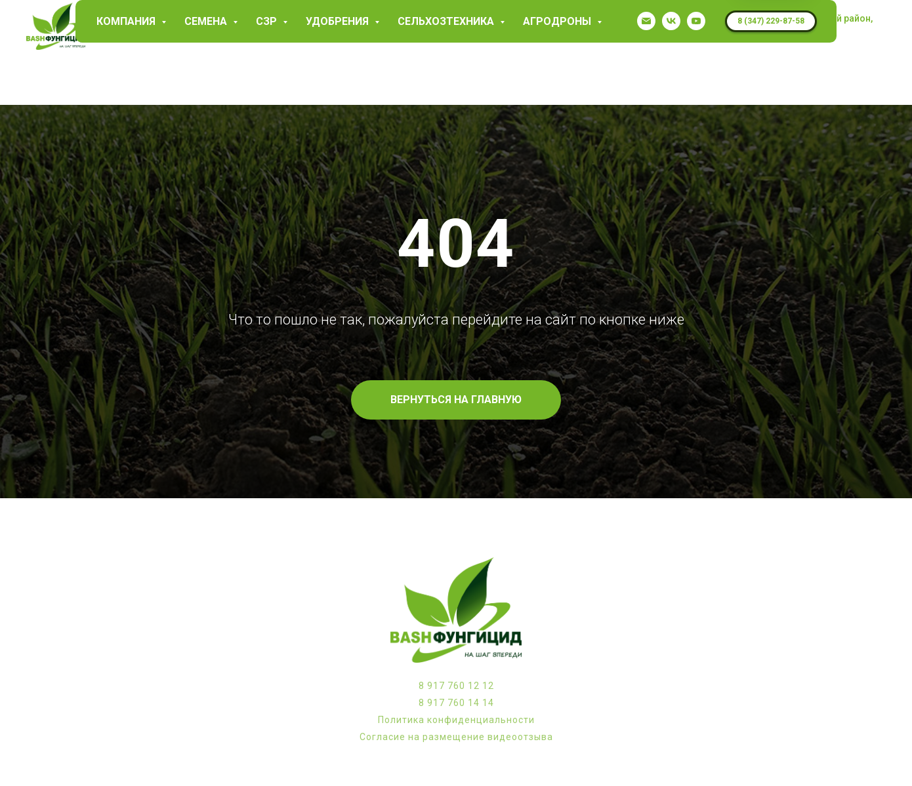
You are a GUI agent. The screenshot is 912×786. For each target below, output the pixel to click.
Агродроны (558, 21)
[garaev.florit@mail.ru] (646, 21)
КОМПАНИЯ (127, 21)
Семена (207, 21)
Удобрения (338, 21)
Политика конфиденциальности (456, 720)
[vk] (671, 21)
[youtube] (696, 21)
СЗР (268, 21)
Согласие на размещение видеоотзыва (456, 737)
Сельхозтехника (447, 21)
